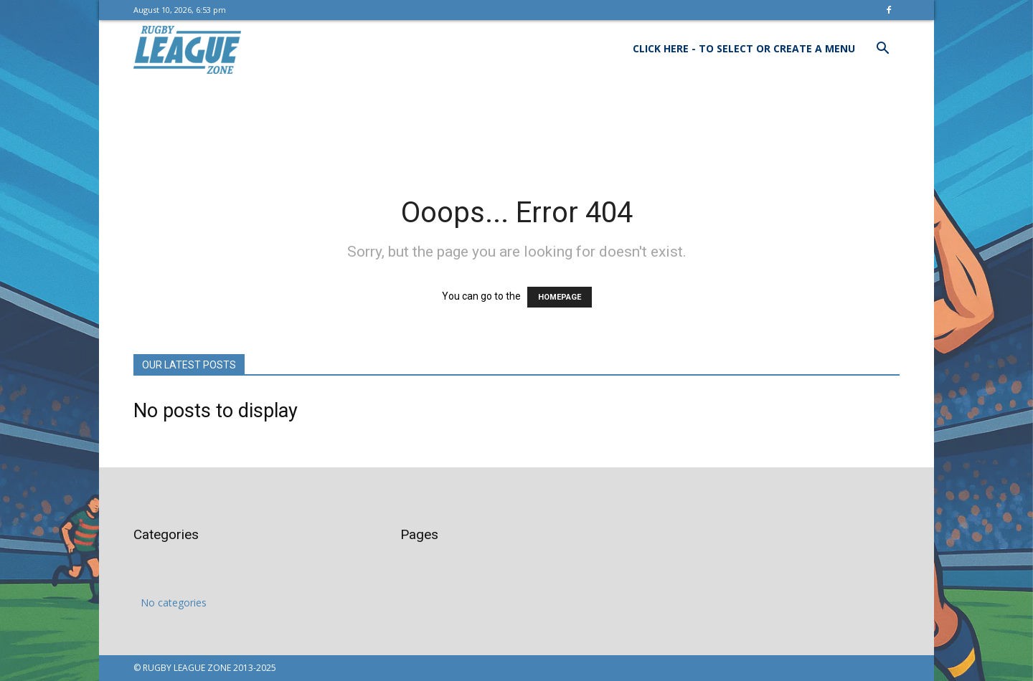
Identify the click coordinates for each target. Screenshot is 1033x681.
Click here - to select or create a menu (744, 48)
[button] (882, 50)
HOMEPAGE (559, 297)
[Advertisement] (516, 127)
